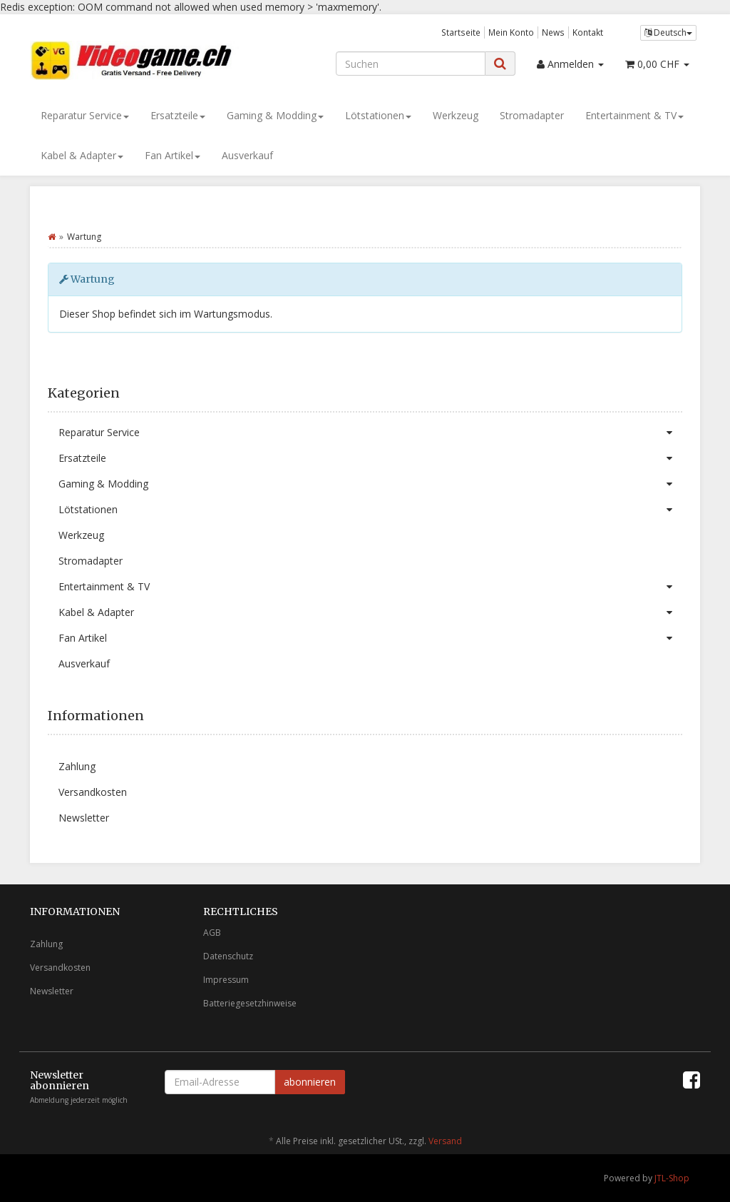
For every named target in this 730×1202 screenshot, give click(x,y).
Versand (445, 1141)
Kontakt (587, 32)
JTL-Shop (671, 1178)
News (553, 32)
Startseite (460, 32)
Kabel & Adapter (82, 155)
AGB (212, 932)
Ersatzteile (177, 115)
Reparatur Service (85, 115)
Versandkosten (92, 792)
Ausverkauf (247, 155)
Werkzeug (455, 115)
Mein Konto (511, 32)
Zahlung (77, 766)
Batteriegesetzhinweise (250, 1003)
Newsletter (83, 817)
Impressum (226, 980)
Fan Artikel (172, 155)
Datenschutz (228, 956)
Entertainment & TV (634, 115)
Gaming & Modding (275, 115)
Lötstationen (378, 115)
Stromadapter (532, 115)
